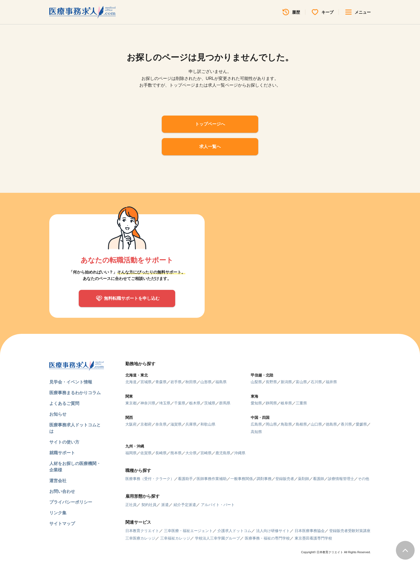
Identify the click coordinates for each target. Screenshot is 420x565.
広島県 (256, 424)
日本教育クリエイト (142, 531)
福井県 (331, 382)
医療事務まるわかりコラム (75, 392)
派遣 (165, 505)
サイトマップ (62, 523)
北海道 (131, 382)
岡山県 (271, 424)
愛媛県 (361, 424)
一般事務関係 (241, 479)
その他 (363, 479)
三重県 (301, 403)
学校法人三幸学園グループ (217, 538)
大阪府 (131, 424)
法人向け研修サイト (273, 531)
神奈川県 (147, 403)
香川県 (346, 424)
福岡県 (131, 453)
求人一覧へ (210, 146)
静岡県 (271, 403)
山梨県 (256, 382)
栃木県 (194, 403)
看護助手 (185, 479)
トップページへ (210, 124)
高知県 (256, 432)
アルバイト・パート (218, 505)
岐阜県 (286, 403)
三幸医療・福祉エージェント (188, 531)
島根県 (301, 424)
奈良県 (161, 424)
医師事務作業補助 (212, 479)
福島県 (221, 382)
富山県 (301, 382)
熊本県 (176, 453)
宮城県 (146, 382)
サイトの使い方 (64, 442)
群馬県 (224, 403)
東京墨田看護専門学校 (313, 538)
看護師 (318, 479)
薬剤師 (303, 479)
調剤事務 (264, 479)
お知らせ (57, 414)
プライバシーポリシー (70, 502)
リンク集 (57, 513)
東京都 (131, 403)
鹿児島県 (222, 453)
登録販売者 (284, 479)
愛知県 (256, 403)
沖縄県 (239, 453)
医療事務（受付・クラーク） (149, 479)
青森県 (161, 382)
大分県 (191, 453)
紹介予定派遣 (185, 505)
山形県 (206, 382)
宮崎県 (206, 453)
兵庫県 (191, 424)
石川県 (316, 382)
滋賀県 (176, 424)
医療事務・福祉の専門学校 (267, 538)
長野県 (271, 382)
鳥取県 (286, 424)
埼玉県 (164, 403)
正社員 (131, 505)
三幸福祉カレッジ (175, 538)
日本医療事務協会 (310, 531)
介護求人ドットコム (234, 531)
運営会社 (57, 480)
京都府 (146, 424)
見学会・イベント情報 (70, 382)
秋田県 (191, 382)
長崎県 (161, 453)
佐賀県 (146, 453)
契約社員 (148, 505)
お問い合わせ (62, 491)
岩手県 (176, 382)
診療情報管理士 (341, 479)
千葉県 (179, 403)
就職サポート (62, 452)
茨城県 (209, 403)
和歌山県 (207, 424)
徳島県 (331, 424)
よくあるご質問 (64, 403)
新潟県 (286, 382)
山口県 (316, 424)
